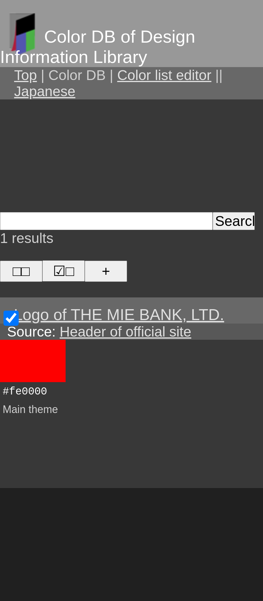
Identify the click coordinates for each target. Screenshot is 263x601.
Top (25, 75)
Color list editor (164, 75)
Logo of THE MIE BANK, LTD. (119, 314)
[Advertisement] (131, 155)
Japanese (44, 91)
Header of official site (125, 331)
